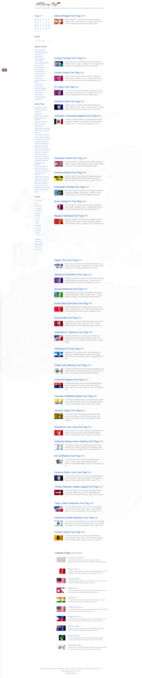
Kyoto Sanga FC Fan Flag (70, 201)
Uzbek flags (37, 99)
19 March (38, 228)
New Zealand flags (39, 88)
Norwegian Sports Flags (41, 171)
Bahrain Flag (74, 569)
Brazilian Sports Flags (40, 137)
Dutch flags (37, 78)
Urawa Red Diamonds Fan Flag (73, 303)
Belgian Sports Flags (40, 152)
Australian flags (38, 71)
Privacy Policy (38, 249)
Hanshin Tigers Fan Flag (69, 410)
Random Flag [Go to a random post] (38, 242)
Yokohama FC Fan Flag (69, 348)
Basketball (37, 126)
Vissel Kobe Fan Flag (68, 317)
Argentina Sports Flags (40, 130)
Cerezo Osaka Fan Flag (69, 72)
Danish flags (37, 86)
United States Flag (76, 607)
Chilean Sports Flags (40, 168)
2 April (37, 223)
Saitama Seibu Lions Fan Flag (73, 472)
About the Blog (38, 244)
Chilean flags (38, 92)
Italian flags (37, 65)
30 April (38, 213)
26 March (38, 225)
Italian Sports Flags (39, 141)
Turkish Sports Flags (40, 145)
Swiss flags (37, 56)
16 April (38, 218)
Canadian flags (38, 73)
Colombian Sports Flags (41, 139)
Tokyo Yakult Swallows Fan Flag (74, 503)
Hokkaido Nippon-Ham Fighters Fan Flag (78, 441)
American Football (39, 122)
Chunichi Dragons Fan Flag (71, 379)
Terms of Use (38, 247)
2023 (36, 203)
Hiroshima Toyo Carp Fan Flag (73, 427)
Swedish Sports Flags (40, 176)
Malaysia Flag (74, 578)
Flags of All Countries (75, 558)
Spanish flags (38, 67)
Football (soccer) (39, 107)
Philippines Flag (75, 616)
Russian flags (38, 58)
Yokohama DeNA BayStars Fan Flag (76, 517)
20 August (38, 210)
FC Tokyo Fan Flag (66, 87)
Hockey (36, 111)
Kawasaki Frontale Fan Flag (71, 187)
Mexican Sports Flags (40, 158)
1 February (39, 200)
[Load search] (42, 40)
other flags (37, 54)
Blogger (74, 673)
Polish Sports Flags (39, 160)
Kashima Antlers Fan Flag (70, 158)
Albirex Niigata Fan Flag (69, 15)
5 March (38, 233)
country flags (38, 50)
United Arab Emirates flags (40, 81)
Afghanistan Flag (75, 645)
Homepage (37, 239)
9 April (37, 220)
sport (35, 191)
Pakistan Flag (74, 635)
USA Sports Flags (39, 109)
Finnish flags (38, 94)
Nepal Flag (73, 588)
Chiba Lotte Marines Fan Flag (72, 365)
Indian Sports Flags (39, 183)
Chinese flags (38, 84)
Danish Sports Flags (40, 181)
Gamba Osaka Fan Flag (69, 101)
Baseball (36, 114)
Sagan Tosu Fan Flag (68, 260)
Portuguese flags (39, 90)
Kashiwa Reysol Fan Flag (70, 172)
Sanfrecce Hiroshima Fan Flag (73, 274)
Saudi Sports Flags (39, 166)
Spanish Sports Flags (40, 143)
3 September (39, 206)
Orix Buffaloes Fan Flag (69, 455)
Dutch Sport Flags (39, 154)
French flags (37, 61)
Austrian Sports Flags (40, 179)
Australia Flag (74, 626)
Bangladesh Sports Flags (41, 187)
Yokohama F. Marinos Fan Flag (73, 332)
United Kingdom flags (40, 63)
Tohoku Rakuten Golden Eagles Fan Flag (78, 486)
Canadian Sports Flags (40, 135)
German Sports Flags (40, 156)
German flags (38, 69)
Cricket (36, 132)
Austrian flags (38, 76)
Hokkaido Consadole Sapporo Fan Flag (77, 115)
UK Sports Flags (38, 124)
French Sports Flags (40, 148)
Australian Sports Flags (41, 150)
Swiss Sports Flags (39, 185)
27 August (38, 208)
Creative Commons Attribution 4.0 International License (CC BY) (82, 668)
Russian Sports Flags (40, 116)
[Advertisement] (81, 41)
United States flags (39, 52)
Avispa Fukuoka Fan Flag (70, 58)
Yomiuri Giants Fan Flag (69, 532)
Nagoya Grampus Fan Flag (71, 215)
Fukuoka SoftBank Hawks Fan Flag (75, 396)
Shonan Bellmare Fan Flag (71, 289)
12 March (38, 230)
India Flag (73, 598)
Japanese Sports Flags (40, 128)
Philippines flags (39, 97)
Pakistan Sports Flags (40, 189)
